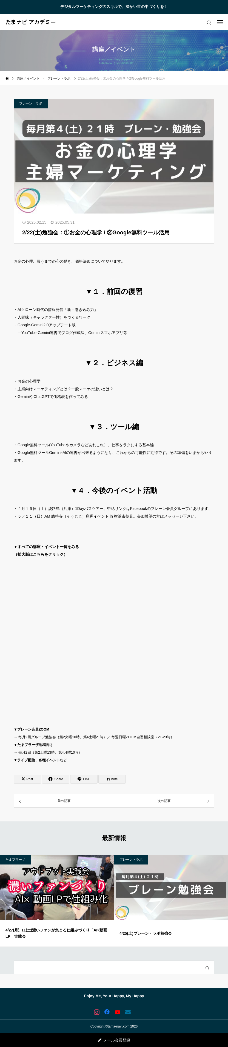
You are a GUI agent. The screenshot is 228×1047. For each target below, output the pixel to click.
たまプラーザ (15, 859)
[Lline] (84, 779)
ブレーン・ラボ (30, 103)
